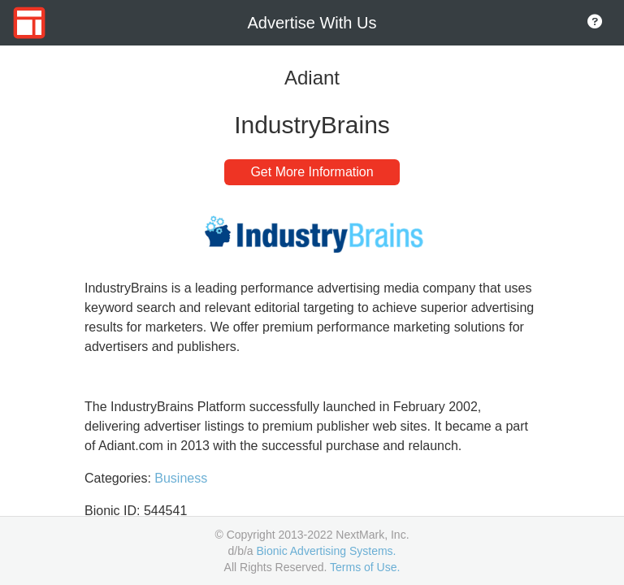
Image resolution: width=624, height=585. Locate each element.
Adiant (312, 78)
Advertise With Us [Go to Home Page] (312, 23)
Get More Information (311, 172)
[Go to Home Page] (29, 22)
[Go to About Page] (594, 22)
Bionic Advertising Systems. (326, 550)
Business (180, 478)
